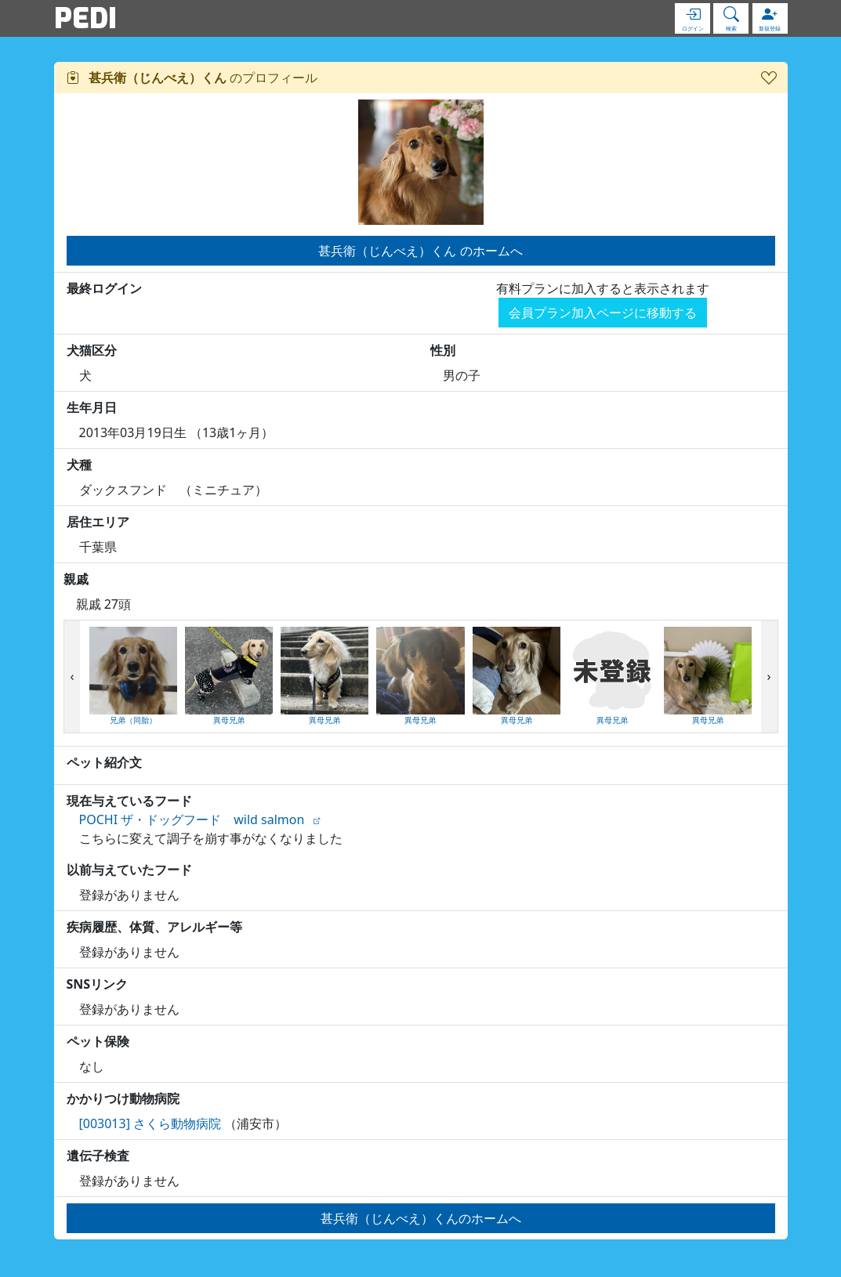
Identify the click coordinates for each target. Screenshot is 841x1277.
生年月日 (92, 407)
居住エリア (98, 521)
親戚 (76, 579)
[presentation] (72, 676)
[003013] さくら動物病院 (150, 1123)
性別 (442, 350)
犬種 (79, 464)
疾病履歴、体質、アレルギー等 (154, 926)
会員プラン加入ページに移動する (603, 312)
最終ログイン (104, 288)
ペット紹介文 (104, 762)
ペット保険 (98, 1041)
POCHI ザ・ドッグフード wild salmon (192, 819)
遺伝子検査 (98, 1155)
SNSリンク (98, 984)
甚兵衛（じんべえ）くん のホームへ (420, 250)
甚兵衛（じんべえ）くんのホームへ (421, 1218)
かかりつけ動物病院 (123, 1098)
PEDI (85, 18)
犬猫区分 (92, 350)
